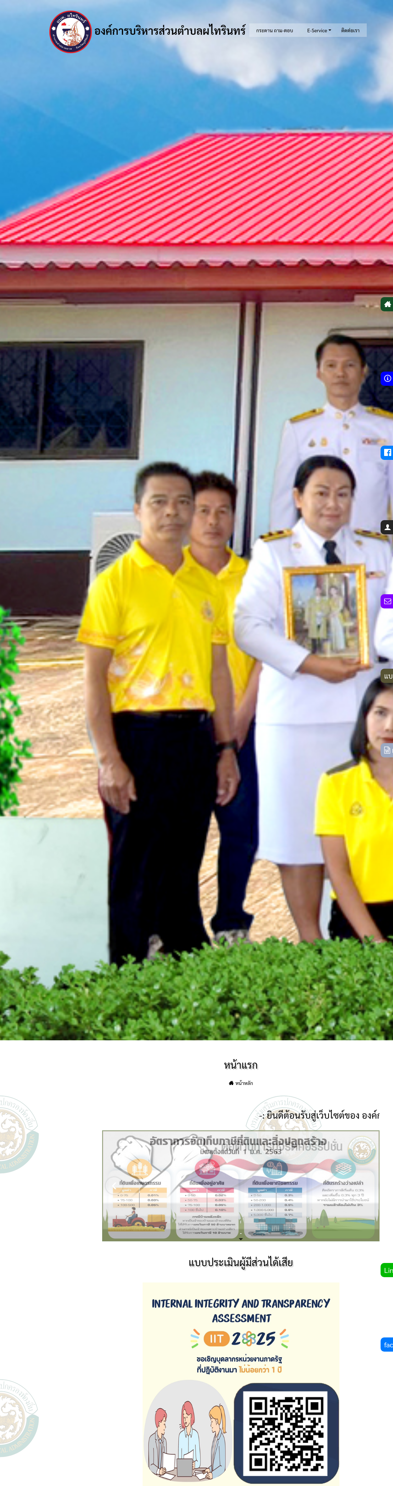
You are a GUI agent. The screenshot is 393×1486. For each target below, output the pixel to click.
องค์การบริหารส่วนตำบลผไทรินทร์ (147, 32)
